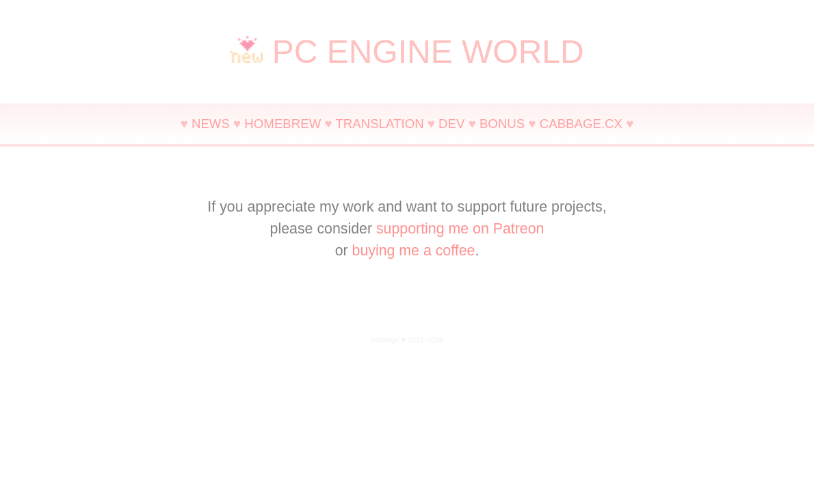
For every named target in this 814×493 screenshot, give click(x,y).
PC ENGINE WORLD (406, 52)
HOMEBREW (282, 123)
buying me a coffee (413, 250)
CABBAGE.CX (581, 123)
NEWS (211, 123)
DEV (451, 123)
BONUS (502, 123)
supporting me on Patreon (460, 228)
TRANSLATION (379, 123)
